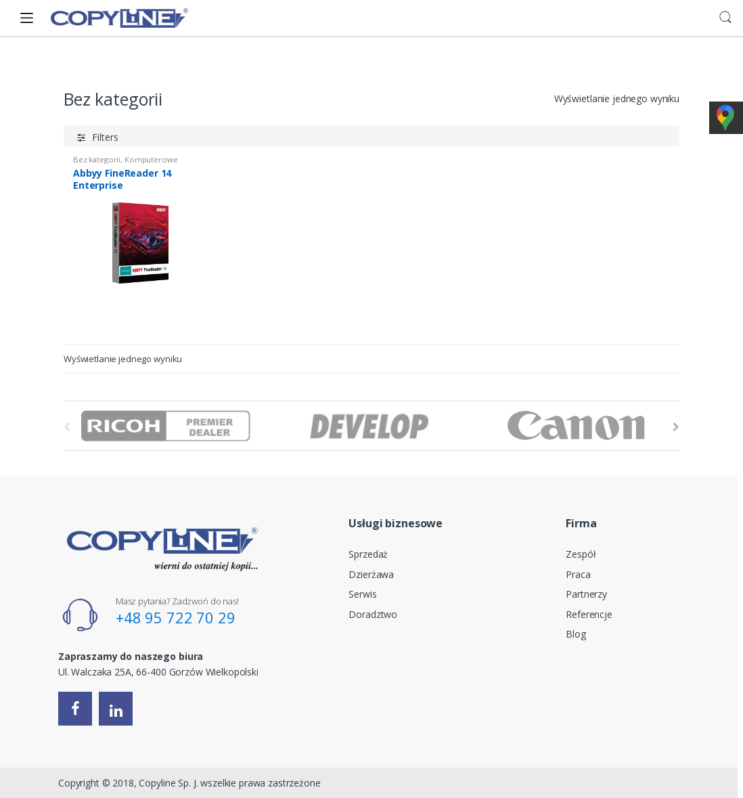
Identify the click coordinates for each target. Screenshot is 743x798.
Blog (575, 633)
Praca (578, 574)
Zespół (580, 554)
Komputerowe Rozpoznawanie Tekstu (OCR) (125, 163)
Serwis (362, 594)
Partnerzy (586, 594)
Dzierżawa (371, 574)
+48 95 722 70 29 (175, 617)
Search (725, 17)
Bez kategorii (96, 159)
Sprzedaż (368, 554)
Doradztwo (372, 614)
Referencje (589, 614)
